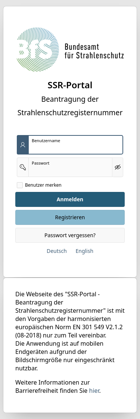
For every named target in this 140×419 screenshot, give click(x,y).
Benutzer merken (43, 185)
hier (94, 390)
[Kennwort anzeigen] (117, 167)
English (84, 250)
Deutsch (57, 250)
